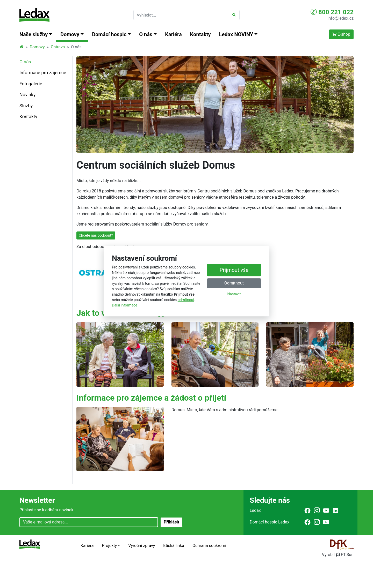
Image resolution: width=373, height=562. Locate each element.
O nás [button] (145, 34)
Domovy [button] (69, 34)
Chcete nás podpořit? (96, 235)
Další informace (124, 305)
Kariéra (173, 34)
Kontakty (200, 34)
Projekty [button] (109, 545)
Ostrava (58, 46)
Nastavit (234, 294)
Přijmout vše (234, 270)
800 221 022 (332, 12)
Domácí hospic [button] (109, 34)
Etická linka (173, 545)
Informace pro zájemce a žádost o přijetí (151, 398)
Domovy (37, 46)
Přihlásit (171, 522)
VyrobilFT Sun (338, 554)
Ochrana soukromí (209, 545)
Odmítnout (234, 283)
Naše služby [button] (33, 34)
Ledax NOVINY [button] (236, 34)
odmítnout (186, 300)
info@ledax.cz (341, 18)
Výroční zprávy (141, 545)
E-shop (341, 34)
